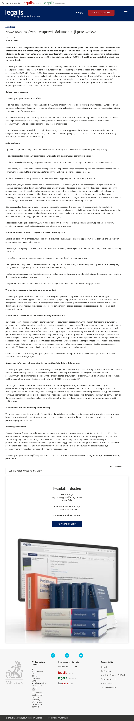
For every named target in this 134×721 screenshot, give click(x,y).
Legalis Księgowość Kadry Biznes (26, 470)
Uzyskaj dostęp (67, 524)
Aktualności (10, 27)
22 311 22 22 (71, 666)
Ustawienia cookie (108, 687)
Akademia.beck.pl (108, 683)
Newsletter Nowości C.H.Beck (113, 675)
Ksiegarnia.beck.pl (108, 679)
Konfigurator (106, 671)
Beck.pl (104, 667)
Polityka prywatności (58, 718)
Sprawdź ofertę (101, 12)
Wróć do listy (116, 466)
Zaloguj (79, 12)
